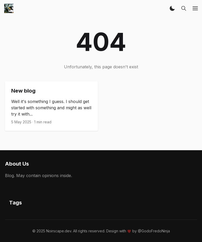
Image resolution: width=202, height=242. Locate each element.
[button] (172, 8)
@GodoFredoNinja (154, 231)
